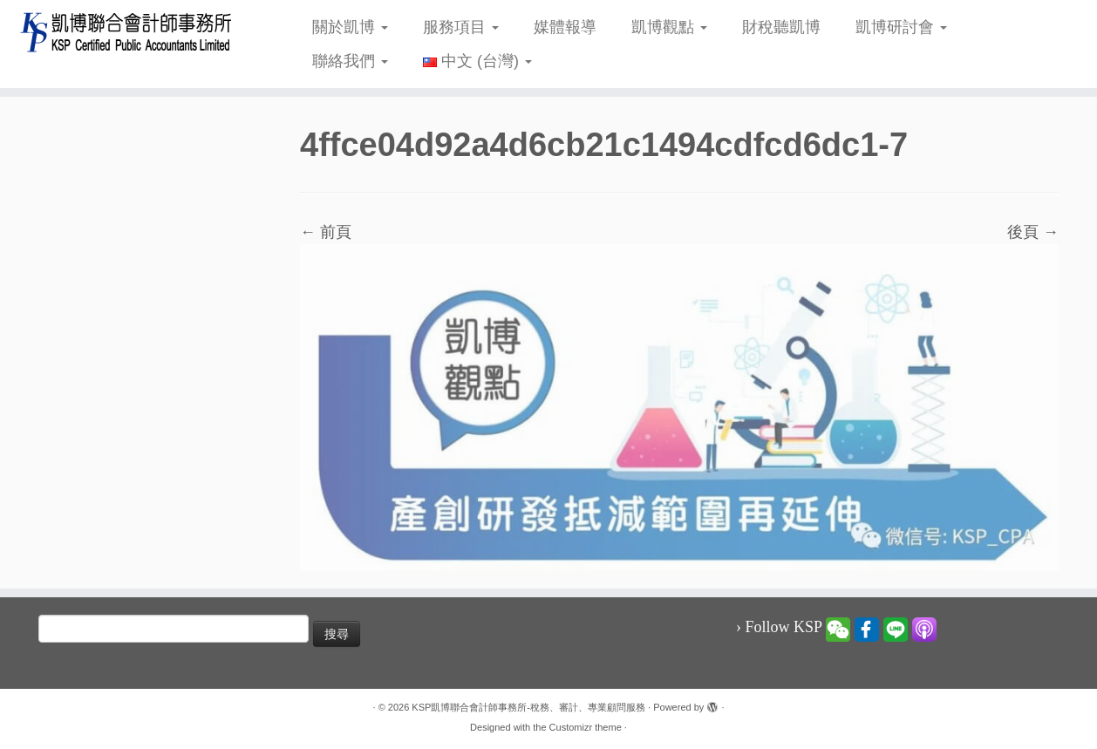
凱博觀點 (669, 27)
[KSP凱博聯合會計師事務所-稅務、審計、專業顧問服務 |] (126, 32)
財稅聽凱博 (781, 27)
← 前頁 (325, 232)
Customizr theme (585, 727)
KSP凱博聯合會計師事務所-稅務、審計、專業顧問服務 (528, 707)
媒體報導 (565, 27)
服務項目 (461, 27)
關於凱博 (350, 27)
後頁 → (1033, 232)
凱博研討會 (901, 27)
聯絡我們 (350, 61)
